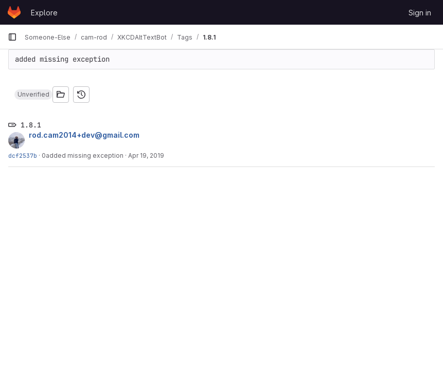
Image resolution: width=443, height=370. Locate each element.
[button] (33, 94)
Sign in (420, 12)
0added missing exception (82, 155)
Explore (44, 12)
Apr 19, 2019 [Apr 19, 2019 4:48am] (146, 155)
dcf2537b (22, 155)
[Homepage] (14, 12)
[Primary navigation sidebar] (12, 37)
